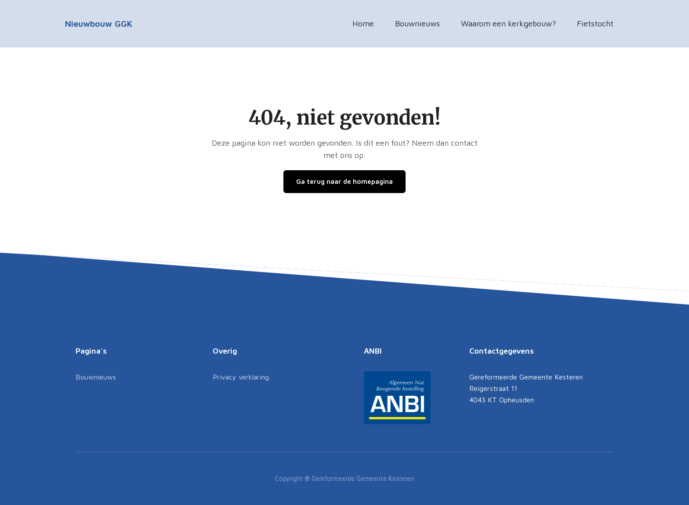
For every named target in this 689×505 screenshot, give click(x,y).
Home (363, 23)
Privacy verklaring (241, 377)
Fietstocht (595, 23)
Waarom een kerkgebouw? (508, 23)
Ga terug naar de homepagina (344, 181)
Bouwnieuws (417, 23)
